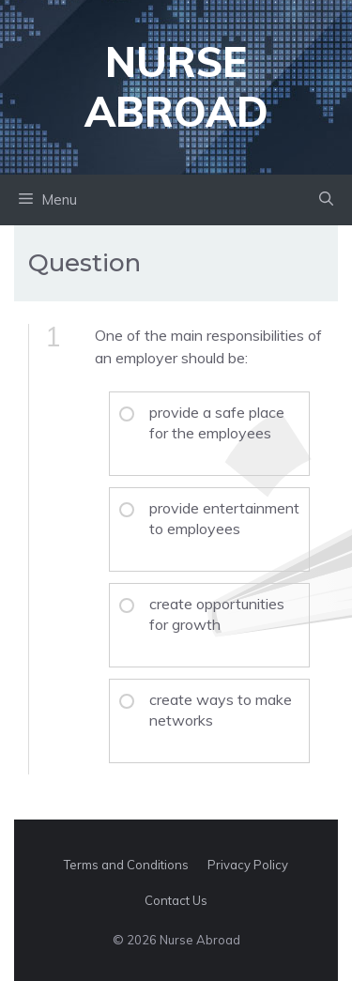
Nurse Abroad (176, 86)
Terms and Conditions (126, 864)
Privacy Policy (247, 864)
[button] (326, 200)
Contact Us (176, 900)
